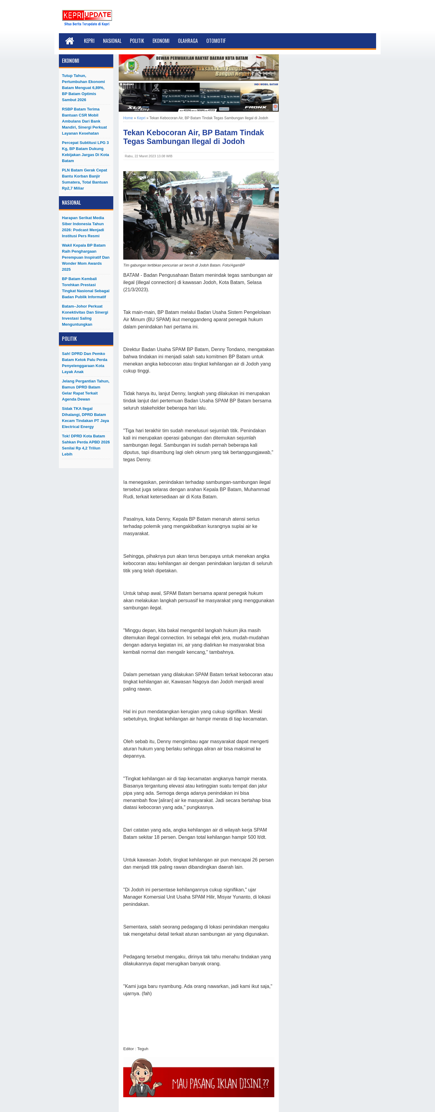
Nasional (112, 40)
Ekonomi (161, 40)
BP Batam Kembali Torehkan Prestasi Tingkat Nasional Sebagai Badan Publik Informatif (85, 287)
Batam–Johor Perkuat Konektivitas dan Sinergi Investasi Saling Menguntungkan (85, 315)
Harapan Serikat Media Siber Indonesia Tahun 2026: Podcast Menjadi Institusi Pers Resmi (83, 227)
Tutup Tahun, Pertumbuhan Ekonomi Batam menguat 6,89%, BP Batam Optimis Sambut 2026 (83, 87)
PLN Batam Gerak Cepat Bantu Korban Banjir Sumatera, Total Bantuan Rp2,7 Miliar (85, 179)
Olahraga (188, 40)
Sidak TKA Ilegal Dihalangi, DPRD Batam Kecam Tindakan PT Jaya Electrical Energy (85, 417)
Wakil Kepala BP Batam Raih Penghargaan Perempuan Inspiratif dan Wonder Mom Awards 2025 (85, 257)
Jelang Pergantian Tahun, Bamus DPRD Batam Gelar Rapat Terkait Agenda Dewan (85, 390)
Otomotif (216, 40)
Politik (137, 40)
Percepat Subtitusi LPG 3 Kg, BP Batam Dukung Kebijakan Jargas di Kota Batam (85, 151)
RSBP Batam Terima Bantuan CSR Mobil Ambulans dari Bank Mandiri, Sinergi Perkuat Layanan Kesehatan (84, 121)
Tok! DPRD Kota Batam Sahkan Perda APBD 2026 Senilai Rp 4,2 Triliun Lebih (86, 445)
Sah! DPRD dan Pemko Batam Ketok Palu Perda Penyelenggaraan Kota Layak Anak (84, 362)
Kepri (89, 40)
